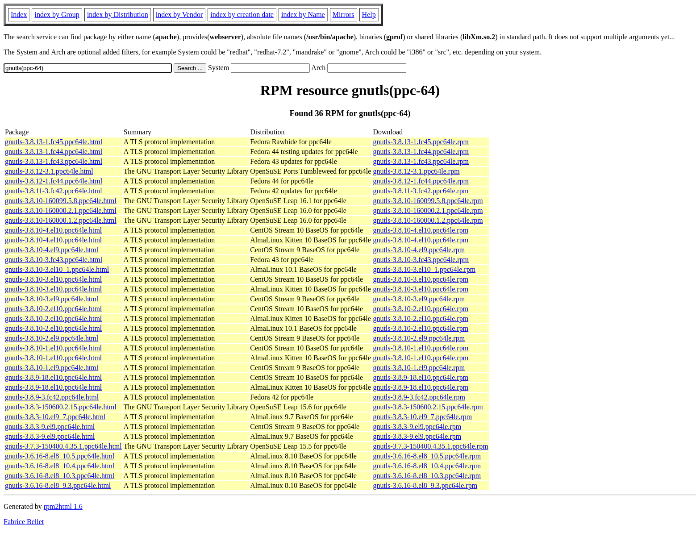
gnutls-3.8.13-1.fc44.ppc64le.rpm (421, 151)
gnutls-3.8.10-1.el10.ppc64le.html (53, 348)
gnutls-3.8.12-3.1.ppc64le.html (49, 171)
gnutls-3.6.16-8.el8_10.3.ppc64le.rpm (427, 475)
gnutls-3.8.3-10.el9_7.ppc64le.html (55, 417)
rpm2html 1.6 (63, 506)
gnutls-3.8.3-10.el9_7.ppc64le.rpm (422, 417)
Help (369, 14)
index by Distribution (117, 14)
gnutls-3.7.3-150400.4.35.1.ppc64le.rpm (430, 446)
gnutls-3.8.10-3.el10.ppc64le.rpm (420, 279)
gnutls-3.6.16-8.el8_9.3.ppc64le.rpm (425, 485)
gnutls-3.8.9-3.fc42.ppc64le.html (52, 397)
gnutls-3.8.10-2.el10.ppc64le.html (53, 308)
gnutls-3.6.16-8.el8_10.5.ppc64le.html (59, 456)
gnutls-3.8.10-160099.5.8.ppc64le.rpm (428, 200)
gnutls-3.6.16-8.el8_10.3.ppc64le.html (59, 475)
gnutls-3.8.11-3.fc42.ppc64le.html (53, 191)
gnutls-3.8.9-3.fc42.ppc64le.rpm (419, 397)
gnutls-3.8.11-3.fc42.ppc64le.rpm (420, 191)
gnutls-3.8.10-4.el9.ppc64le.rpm (419, 250)
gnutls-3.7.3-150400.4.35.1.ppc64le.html (63, 446)
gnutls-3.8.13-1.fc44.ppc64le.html (53, 151)
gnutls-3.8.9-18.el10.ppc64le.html (53, 377)
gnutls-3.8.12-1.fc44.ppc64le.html (53, 181)
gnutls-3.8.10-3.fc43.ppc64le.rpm (421, 259)
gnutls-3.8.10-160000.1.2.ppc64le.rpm (428, 220)
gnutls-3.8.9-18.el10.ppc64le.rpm (420, 377)
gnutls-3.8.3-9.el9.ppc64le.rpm (417, 426)
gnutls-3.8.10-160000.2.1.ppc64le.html (61, 210)
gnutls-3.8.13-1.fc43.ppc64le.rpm (421, 161)
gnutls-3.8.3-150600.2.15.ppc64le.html (61, 407)
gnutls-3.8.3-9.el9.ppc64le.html (50, 426)
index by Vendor (179, 14)
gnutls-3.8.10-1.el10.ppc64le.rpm (420, 348)
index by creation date (242, 14)
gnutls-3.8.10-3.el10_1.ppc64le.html (57, 269)
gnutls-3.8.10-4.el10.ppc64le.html (53, 230)
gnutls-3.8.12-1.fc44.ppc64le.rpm (421, 181)
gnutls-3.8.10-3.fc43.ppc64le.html (53, 259)
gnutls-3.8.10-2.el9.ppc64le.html (51, 338)
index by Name (303, 14)
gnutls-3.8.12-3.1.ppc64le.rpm (416, 171)
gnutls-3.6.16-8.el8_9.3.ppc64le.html (58, 485)
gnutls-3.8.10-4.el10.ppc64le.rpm (420, 230)
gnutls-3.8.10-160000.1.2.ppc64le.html (61, 220)
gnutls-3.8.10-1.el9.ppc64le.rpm (419, 367)
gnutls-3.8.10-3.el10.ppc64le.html (53, 279)
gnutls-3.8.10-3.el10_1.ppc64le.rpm (424, 269)
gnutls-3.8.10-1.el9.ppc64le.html (51, 367)
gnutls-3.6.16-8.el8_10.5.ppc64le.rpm (427, 456)
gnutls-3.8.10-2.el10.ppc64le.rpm (420, 308)
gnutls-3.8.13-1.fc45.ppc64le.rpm (421, 142)
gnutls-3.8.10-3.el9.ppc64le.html (51, 299)
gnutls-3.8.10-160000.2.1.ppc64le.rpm (428, 210)
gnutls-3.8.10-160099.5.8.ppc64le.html (61, 200)
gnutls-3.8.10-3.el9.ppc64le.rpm (419, 299)
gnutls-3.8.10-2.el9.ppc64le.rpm (419, 338)
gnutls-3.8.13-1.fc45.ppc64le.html (53, 142)
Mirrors (343, 14)
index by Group (56, 14)
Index (19, 14)
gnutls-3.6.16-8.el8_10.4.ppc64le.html (59, 466)
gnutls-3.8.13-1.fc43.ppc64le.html (53, 161)
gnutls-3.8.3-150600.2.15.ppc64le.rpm (428, 407)
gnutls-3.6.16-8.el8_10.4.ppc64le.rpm (427, 466)
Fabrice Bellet (24, 521)
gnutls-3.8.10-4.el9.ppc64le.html (51, 250)
